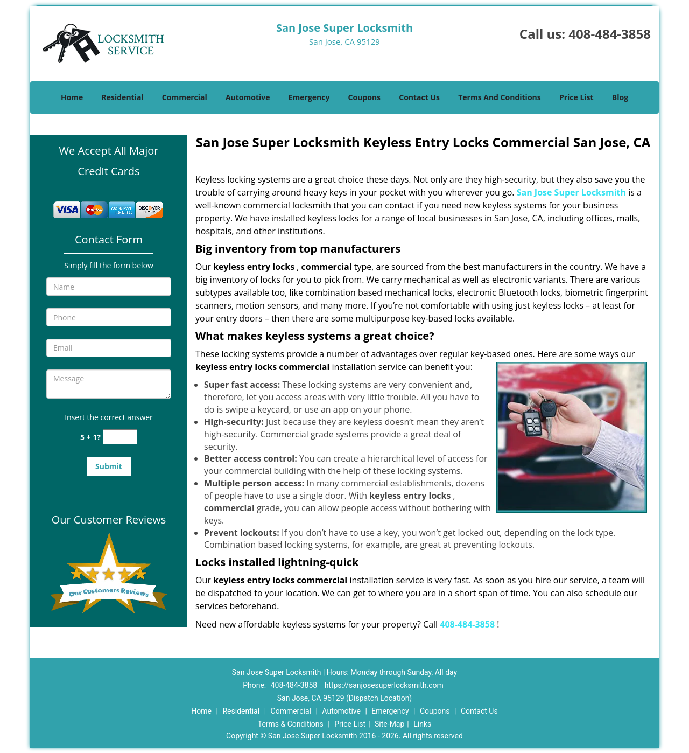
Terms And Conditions (499, 97)
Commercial (184, 97)
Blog (620, 97)
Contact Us (419, 97)
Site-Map (389, 724)
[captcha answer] (120, 437)
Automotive (248, 97)
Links (422, 724)
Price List (576, 97)
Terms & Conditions (291, 724)
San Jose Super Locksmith (571, 192)
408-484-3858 (609, 34)
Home (72, 97)
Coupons (364, 97)
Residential (123, 97)
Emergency (309, 97)
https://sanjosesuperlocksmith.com (384, 685)
